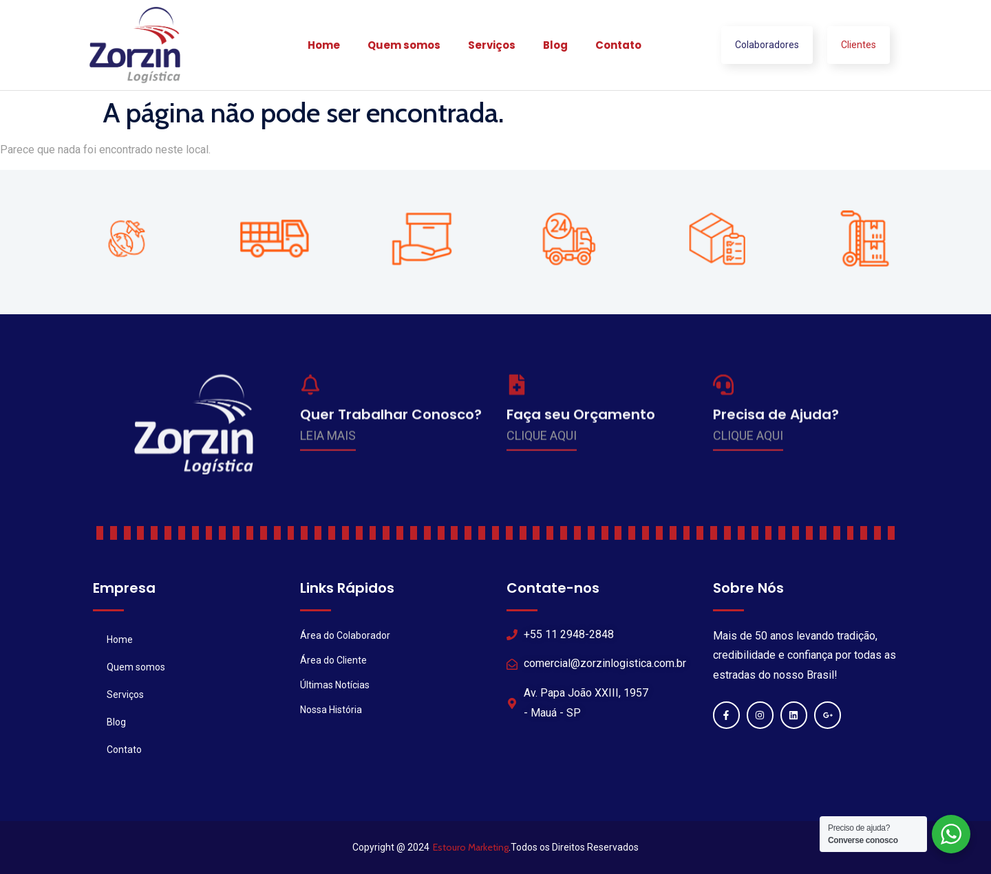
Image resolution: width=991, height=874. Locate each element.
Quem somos (403, 45)
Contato (618, 45)
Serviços (491, 45)
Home (324, 45)
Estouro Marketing (471, 847)
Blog (555, 45)
